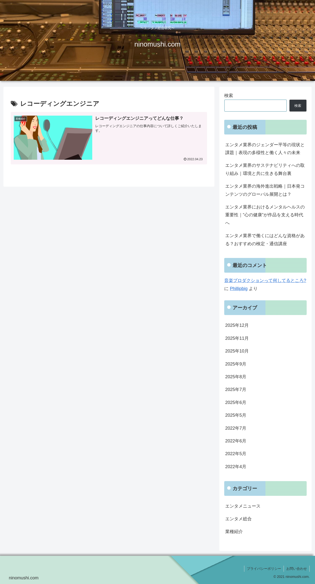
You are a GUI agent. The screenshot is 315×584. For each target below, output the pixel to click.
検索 (228, 95)
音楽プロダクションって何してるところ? (265, 280)
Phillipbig (239, 288)
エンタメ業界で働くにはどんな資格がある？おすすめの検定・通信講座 (265, 239)
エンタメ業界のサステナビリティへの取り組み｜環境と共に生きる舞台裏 (265, 169)
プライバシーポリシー (264, 569)
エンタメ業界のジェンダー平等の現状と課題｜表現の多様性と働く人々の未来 (265, 148)
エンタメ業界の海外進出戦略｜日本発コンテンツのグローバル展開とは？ (265, 190)
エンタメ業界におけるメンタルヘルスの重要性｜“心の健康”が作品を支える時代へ (265, 215)
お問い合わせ (296, 569)
